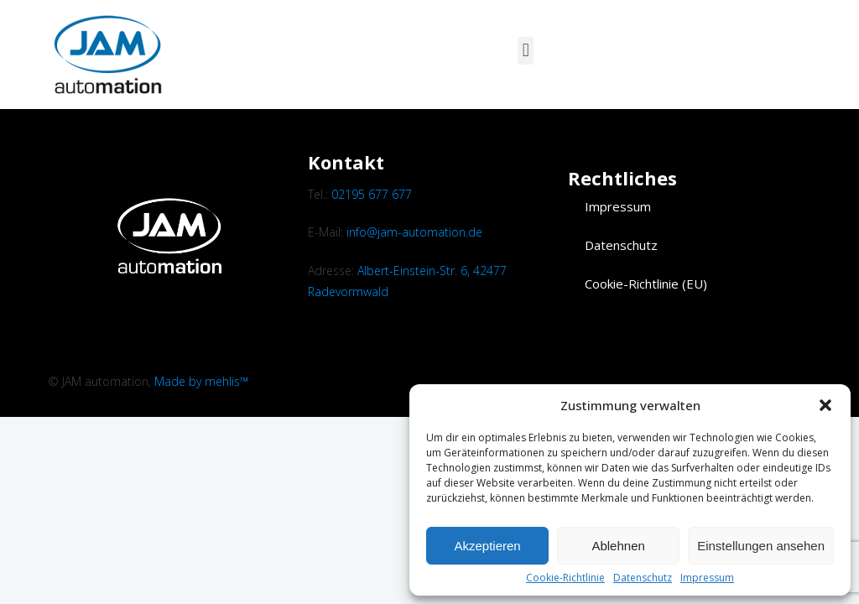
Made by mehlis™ (201, 381)
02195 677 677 (371, 194)
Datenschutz (642, 578)
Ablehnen (617, 546)
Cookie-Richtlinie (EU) (646, 283)
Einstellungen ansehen (761, 546)
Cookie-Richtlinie (565, 578)
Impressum (707, 578)
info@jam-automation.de (414, 232)
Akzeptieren (487, 546)
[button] (825, 405)
